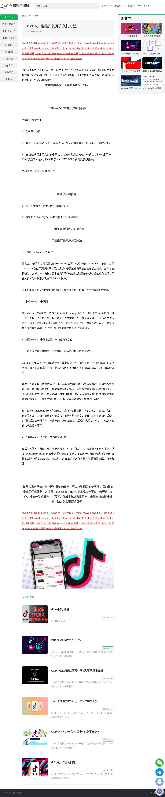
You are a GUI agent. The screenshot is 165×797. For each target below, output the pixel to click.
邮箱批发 (9, 45)
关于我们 (154, 793)
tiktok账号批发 (116, 6)
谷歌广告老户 (9, 24)
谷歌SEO (9, 72)
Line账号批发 (129, 6)
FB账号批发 (9, 38)
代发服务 (9, 58)
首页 (24, 16)
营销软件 (9, 51)
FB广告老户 (9, 31)
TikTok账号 (33, 16)
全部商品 (9, 17)
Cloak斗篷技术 (143, 6)
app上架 (9, 65)
